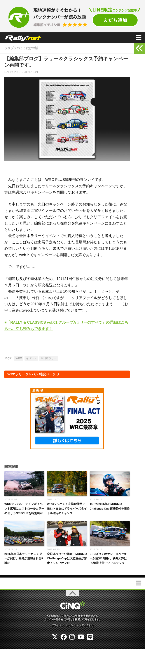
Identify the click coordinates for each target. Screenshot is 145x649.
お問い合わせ (86, 625)
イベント (31, 358)
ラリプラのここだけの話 (21, 48)
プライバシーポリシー (63, 625)
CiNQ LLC (67, 615)
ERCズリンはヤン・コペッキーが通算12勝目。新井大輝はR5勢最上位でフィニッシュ (108, 558)
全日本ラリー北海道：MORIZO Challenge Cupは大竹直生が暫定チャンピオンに (67, 558)
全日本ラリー (48, 358)
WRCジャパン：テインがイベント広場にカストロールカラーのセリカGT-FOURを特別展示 (24, 508)
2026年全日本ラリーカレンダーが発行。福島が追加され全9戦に (23, 558)
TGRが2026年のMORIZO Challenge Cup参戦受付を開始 (109, 506)
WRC (19, 358)
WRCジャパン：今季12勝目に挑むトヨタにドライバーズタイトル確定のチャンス (67, 508)
